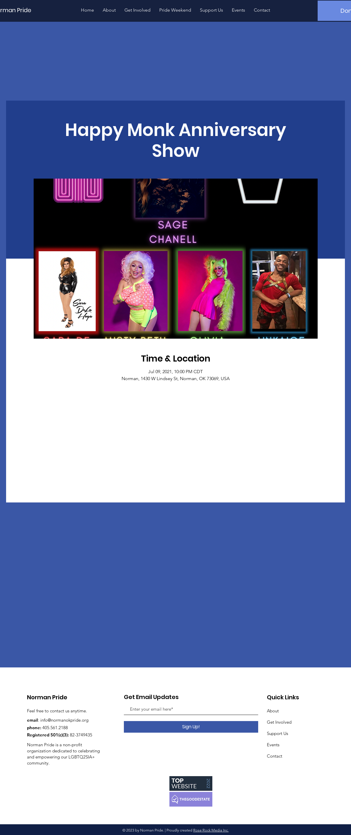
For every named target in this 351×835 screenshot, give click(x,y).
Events (273, 744)
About (273, 711)
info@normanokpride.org (64, 720)
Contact (274, 756)
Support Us (277, 733)
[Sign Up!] (191, 727)
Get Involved (279, 722)
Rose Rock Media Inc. (211, 830)
